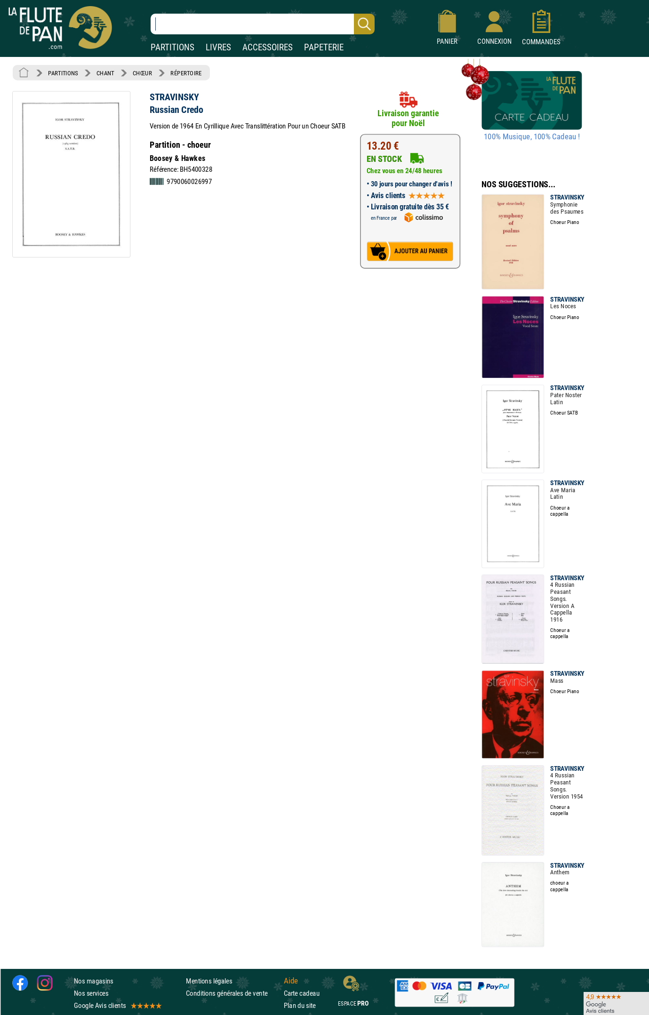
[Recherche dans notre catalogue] (263, 24)
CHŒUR (142, 73)
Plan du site (300, 1005)
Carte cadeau (302, 993)
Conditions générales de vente (233, 993)
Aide (291, 980)
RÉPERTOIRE (185, 73)
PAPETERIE (324, 47)
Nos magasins (93, 980)
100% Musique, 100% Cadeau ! (532, 137)
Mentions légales (209, 980)
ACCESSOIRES (267, 47)
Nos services (91, 993)
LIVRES (218, 47)
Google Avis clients (117, 1005)
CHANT (105, 73)
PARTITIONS (172, 47)
